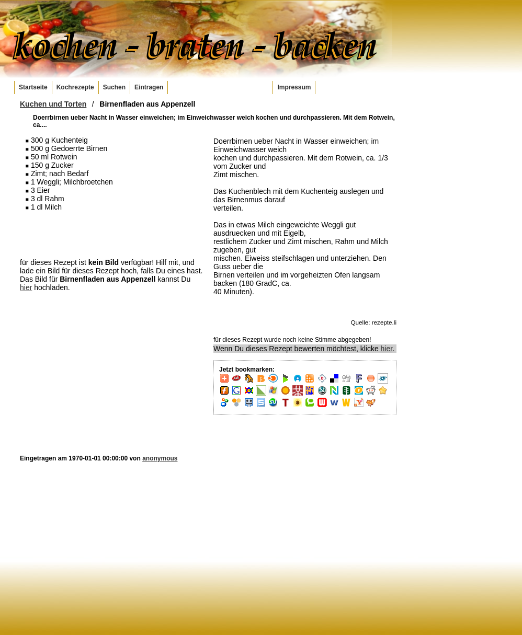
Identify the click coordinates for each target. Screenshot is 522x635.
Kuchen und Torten (53, 104)
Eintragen (148, 87)
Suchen (114, 87)
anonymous (159, 458)
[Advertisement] (111, 234)
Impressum (294, 87)
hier (26, 287)
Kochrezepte (75, 87)
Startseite (33, 87)
